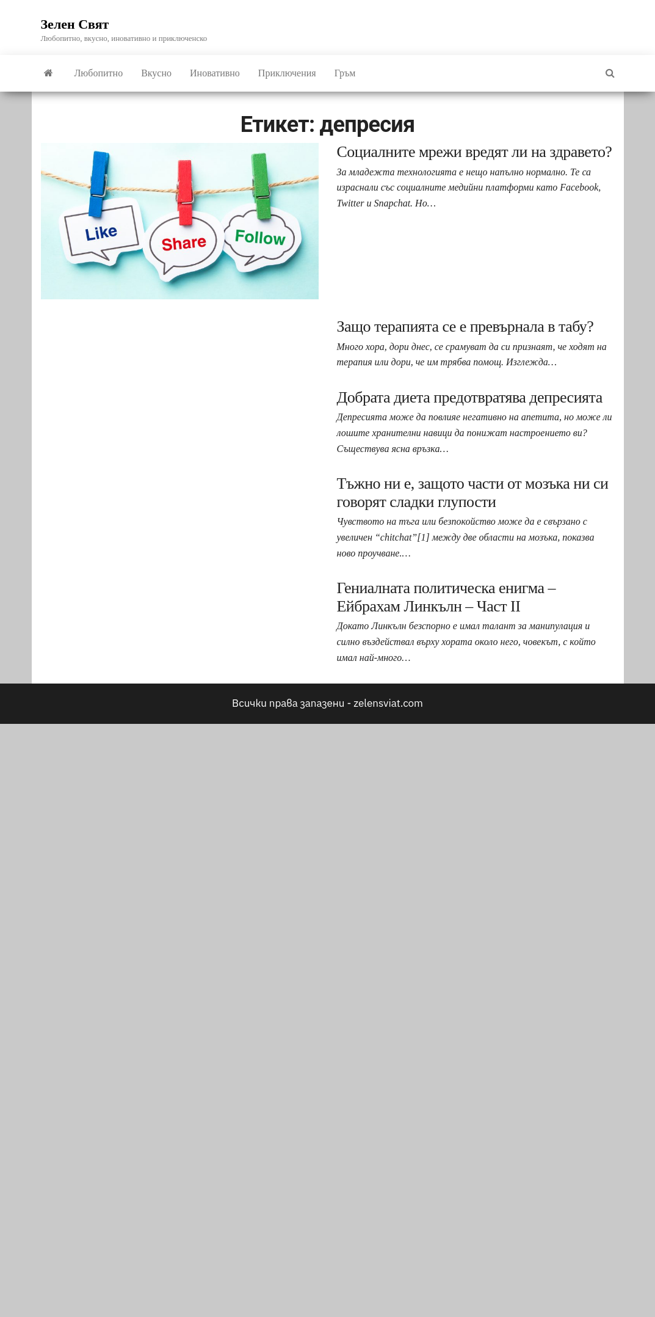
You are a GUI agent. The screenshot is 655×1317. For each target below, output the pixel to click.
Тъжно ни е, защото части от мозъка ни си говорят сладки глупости (473, 493)
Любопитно (98, 73)
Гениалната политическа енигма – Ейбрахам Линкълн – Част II (446, 597)
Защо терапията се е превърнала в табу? (465, 326)
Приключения (287, 73)
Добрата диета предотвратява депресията (470, 397)
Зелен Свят (75, 24)
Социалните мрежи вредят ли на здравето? (474, 152)
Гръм (345, 73)
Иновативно (215, 73)
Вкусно (156, 73)
